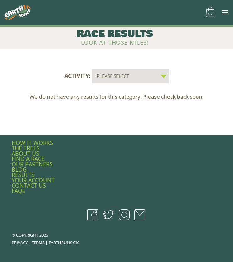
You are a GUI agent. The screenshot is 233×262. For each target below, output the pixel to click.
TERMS (38, 242)
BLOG (19, 169)
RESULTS (23, 174)
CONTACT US (29, 185)
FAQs (18, 190)
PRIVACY (20, 242)
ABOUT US (25, 153)
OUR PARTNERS (32, 164)
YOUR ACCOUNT (33, 180)
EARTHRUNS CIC (64, 242)
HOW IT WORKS (32, 142)
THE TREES (26, 148)
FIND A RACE (28, 158)
